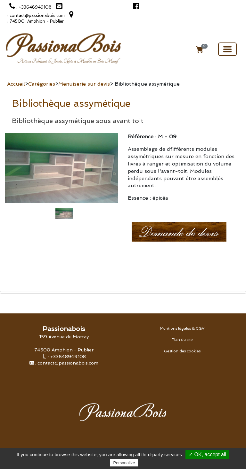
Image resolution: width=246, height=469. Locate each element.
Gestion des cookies (182, 351)
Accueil (16, 84)
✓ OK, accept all (207, 454)
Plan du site (182, 339)
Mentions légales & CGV (182, 328)
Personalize (124, 462)
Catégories (41, 84)
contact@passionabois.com (67, 362)
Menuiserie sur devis (84, 84)
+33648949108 (68, 356)
